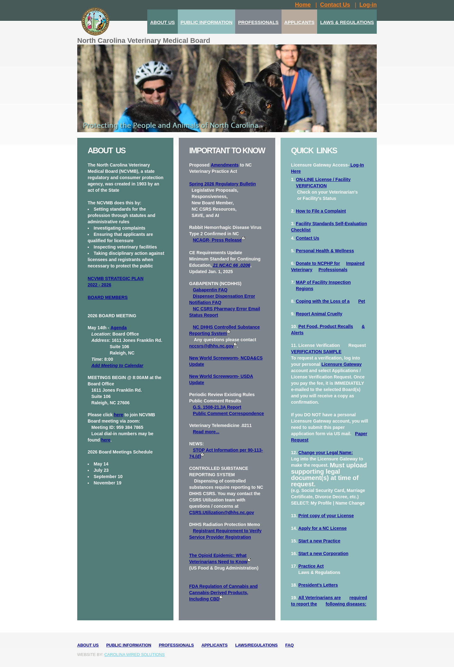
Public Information (128, 645)
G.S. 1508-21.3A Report (217, 407)
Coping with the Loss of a (323, 301)
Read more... (206, 431)
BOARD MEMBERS (108, 297)
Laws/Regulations (256, 645)
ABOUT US (162, 22)
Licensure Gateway (341, 364)
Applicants (214, 645)
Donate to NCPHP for (318, 263)
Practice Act (310, 566)
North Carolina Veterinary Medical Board (143, 41)
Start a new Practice (319, 540)
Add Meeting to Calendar (117, 365)
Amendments (225, 164)
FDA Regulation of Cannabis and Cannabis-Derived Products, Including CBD (223, 592)
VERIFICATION (311, 185)
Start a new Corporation (323, 553)
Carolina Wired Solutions (134, 654)
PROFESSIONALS (258, 22)
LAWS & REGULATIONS (347, 22)
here (118, 414)
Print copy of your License (326, 515)
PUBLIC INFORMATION (207, 22)
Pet (361, 301)
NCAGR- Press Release (219, 240)
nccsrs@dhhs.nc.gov (211, 345)
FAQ (289, 645)
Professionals (332, 269)
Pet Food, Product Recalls (325, 326)
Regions (304, 288)
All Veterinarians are (319, 597)
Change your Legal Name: (325, 452)
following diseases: (346, 603)
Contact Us (307, 238)
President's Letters (318, 585)
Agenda (118, 327)
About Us (88, 645)
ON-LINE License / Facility (323, 179)
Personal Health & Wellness (325, 250)
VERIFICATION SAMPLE (316, 351)
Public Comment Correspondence (228, 413)
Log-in (368, 5)
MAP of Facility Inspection (323, 282)
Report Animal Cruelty (319, 313)
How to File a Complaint (321, 211)
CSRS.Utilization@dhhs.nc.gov (221, 512)
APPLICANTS (299, 22)
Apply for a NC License (322, 528)
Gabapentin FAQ (210, 289)
